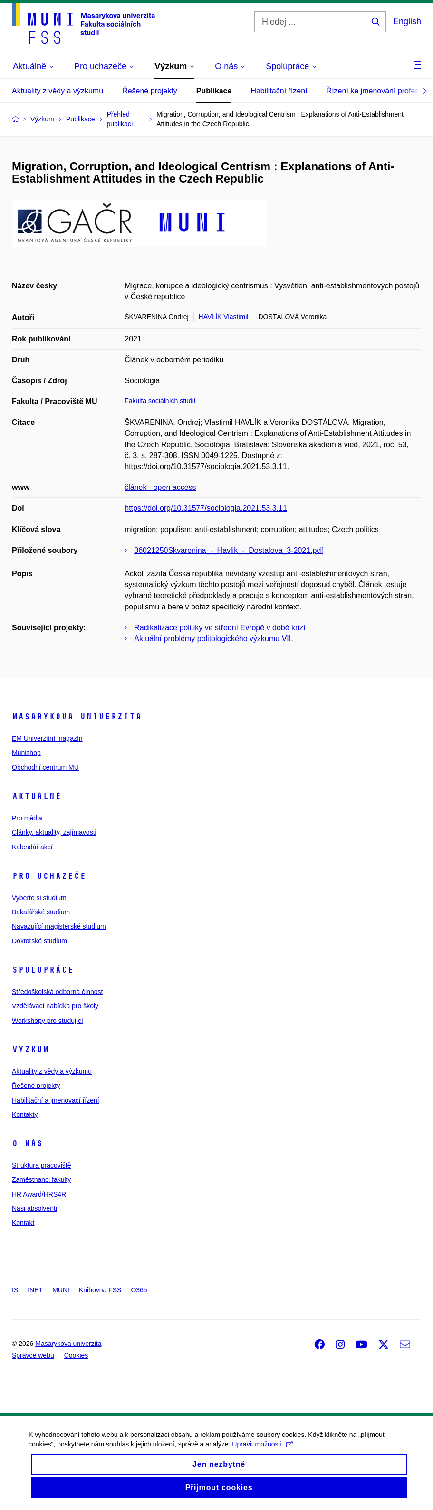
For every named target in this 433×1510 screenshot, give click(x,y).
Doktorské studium (39, 941)
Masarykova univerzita (77, 716)
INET (35, 1290)
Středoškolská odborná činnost (57, 991)
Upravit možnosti (262, 1451)
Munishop (26, 752)
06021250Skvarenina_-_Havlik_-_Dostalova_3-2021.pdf (228, 550)
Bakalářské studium (41, 912)
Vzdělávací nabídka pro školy (55, 1006)
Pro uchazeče (49, 876)
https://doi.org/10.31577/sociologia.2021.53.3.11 (206, 508)
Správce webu (33, 1355)
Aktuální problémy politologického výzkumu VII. (213, 639)
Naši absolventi (34, 1208)
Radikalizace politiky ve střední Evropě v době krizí (219, 628)
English (407, 21)
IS (15, 1290)
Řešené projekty (149, 91)
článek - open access (160, 487)
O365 (139, 1290)
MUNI (60, 1290)
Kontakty (25, 1114)
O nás (27, 1143)
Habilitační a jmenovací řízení (55, 1100)
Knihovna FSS (100, 1290)
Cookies (76, 1355)
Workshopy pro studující (47, 1020)
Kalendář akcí (32, 847)
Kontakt (23, 1222)
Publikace (214, 91)
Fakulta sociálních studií (160, 401)
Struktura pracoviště (41, 1165)
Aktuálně (36, 796)
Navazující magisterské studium (59, 926)
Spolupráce (43, 970)
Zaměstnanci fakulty (41, 1179)
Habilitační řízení (278, 91)
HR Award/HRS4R (39, 1194)
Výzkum (30, 1049)
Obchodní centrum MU (45, 767)
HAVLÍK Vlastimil (224, 317)
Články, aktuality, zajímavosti (54, 832)
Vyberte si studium (39, 898)
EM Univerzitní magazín (47, 738)
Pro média (27, 818)
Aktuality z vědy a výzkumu (57, 91)
